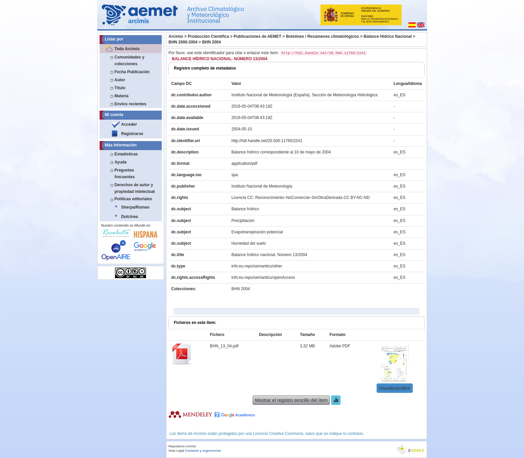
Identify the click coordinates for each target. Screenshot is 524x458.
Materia (122, 96)
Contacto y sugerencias (203, 450)
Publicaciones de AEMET (257, 36)
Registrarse (132, 133)
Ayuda (121, 162)
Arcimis (175, 36)
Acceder (129, 124)
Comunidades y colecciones (129, 60)
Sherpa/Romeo (135, 207)
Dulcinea (129, 216)
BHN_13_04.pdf (224, 346)
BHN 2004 (211, 42)
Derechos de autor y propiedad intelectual (135, 188)
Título (120, 88)
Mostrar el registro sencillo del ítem (291, 400)
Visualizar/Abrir (394, 388)
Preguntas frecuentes (125, 173)
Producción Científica (208, 36)
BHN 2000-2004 (183, 42)
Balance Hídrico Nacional (388, 36)
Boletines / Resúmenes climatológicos (322, 36)
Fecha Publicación (132, 72)
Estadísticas (126, 154)
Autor (120, 80)
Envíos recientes (130, 104)
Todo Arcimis (127, 48)
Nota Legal (176, 450)
